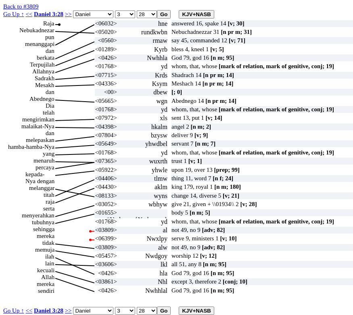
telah (48, 112)
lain (49, 263)
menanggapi (39, 44)
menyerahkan (38, 215)
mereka (45, 236)
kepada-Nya (34, 174)
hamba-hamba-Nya (31, 147)
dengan (45, 181)
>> (68, 14)
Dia (50, 105)
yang (48, 153)
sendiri (46, 291)
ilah (49, 256)
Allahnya (43, 71)
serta (48, 208)
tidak (48, 243)
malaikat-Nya (37, 126)
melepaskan (40, 140)
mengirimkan (38, 119)
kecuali (45, 270)
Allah (47, 277)
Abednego (41, 99)
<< (28, 14)
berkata (45, 57)
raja (50, 201)
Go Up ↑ (13, 14)
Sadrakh (44, 78)
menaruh (43, 160)
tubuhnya (43, 222)
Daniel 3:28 (48, 14)
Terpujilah (42, 64)
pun (49, 37)
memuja (44, 249)
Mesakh (44, 85)
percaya (45, 167)
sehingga (43, 229)
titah (49, 195)
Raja (48, 23)
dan (50, 51)
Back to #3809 (21, 6)
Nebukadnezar (36, 30)
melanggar (41, 188)
